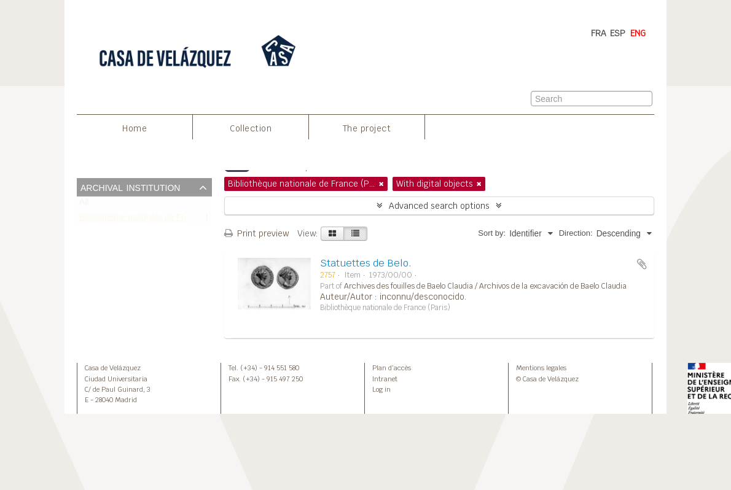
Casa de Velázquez (113, 368)
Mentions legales (541, 368)
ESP (617, 33)
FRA (598, 33)
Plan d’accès (391, 368)
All (83, 204)
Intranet (384, 379)
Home (134, 128)
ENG (638, 33)
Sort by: (492, 233)
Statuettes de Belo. (366, 263)
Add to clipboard (642, 264)
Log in (381, 389)
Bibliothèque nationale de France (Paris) (154, 219)
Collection (251, 128)
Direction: (576, 233)
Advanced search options (439, 205)
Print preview (256, 233)
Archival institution (130, 186)
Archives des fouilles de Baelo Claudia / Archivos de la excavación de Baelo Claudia (485, 286)
